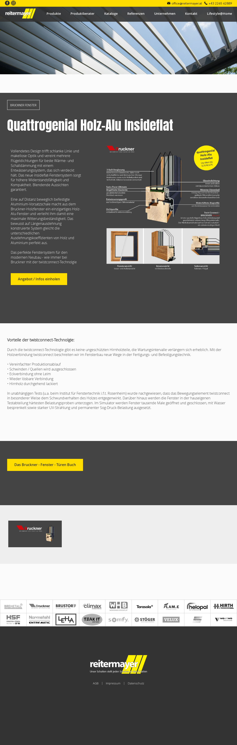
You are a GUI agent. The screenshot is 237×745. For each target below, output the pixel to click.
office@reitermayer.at (187, 3)
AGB (95, 683)
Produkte (54, 13)
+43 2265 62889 (220, 3)
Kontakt (191, 13)
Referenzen (136, 13)
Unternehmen (164, 13)
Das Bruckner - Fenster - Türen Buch (45, 464)
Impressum (113, 683)
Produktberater (82, 13)
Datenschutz (136, 683)
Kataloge (111, 13)
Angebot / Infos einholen (39, 279)
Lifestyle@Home (219, 13)
